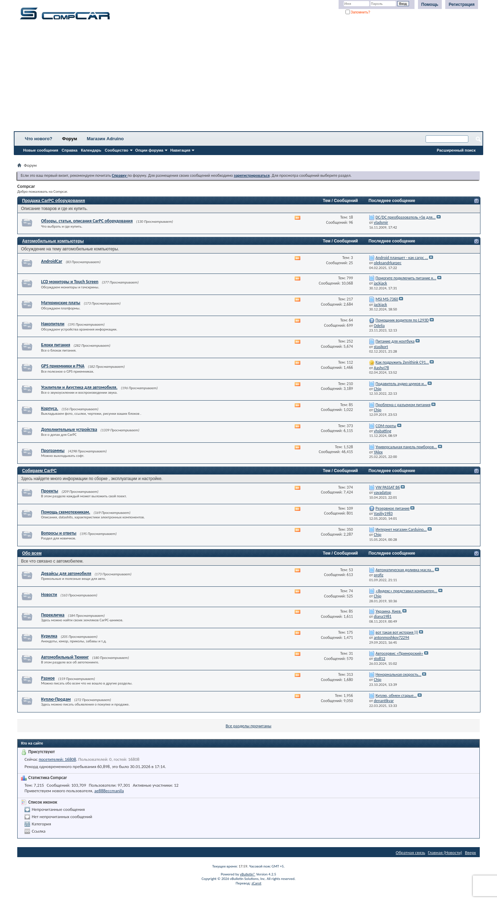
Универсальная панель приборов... (406, 446)
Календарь (91, 150)
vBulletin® (247, 874)
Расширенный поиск (456, 150)
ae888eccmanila (109, 790)
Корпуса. (49, 408)
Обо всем (32, 553)
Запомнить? (357, 12)
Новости (49, 594)
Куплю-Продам (56, 699)
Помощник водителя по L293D (402, 320)
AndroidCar (51, 261)
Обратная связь (410, 852)
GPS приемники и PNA (63, 365)
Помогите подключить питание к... (406, 278)
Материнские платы (60, 302)
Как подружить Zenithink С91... (402, 362)
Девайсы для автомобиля (66, 573)
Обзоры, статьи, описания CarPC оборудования (87, 220)
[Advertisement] (216, 77)
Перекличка (53, 614)
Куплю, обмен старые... (396, 695)
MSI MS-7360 (387, 299)
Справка (70, 150)
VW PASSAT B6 (388, 487)
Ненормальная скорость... (398, 674)
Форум (69, 138)
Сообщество (116, 150)
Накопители (52, 323)
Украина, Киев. (389, 611)
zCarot (257, 883)
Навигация (180, 150)
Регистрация (462, 4)
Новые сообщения (40, 150)
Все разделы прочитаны (248, 725)
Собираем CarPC (39, 470)
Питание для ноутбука (395, 341)
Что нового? (38, 138)
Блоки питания (55, 344)
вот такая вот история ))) (397, 632)
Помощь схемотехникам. (65, 512)
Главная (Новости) (445, 852)
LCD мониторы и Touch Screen (69, 281)
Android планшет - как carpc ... (402, 257)
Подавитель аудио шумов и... (401, 383)
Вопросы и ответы (58, 533)
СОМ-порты (386, 425)
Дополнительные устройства (69, 429)
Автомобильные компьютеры (53, 241)
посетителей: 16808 (57, 759)
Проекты (49, 490)
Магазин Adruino (105, 138)
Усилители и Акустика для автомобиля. (79, 387)
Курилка (49, 636)
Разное (48, 678)
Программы (53, 450)
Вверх (470, 852)
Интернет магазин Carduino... (401, 529)
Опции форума (149, 150)
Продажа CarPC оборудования (53, 200)
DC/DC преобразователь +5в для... (406, 217)
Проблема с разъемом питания (403, 404)
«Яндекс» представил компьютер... (406, 590)
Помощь (429, 4)
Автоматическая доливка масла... (405, 569)
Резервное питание (393, 508)
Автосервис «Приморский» (399, 653)
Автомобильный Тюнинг (65, 657)
